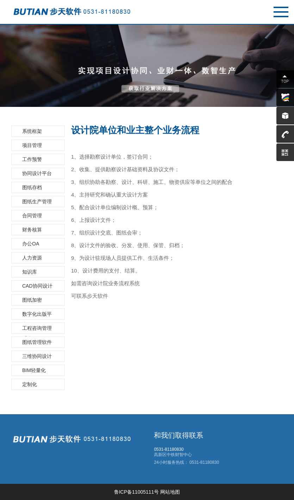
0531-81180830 (203, 462)
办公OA (30, 243)
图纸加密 (32, 300)
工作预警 (32, 159)
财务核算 (32, 229)
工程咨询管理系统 (37, 329)
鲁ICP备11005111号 (136, 492)
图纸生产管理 (37, 201)
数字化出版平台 (37, 315)
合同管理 (32, 215)
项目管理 (32, 145)
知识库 (29, 272)
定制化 (29, 384)
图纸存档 (32, 187)
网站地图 (170, 492)
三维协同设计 (37, 356)
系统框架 (32, 131)
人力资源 (32, 258)
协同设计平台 (37, 173)
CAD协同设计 (37, 286)
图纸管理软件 (37, 342)
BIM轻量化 (34, 370)
